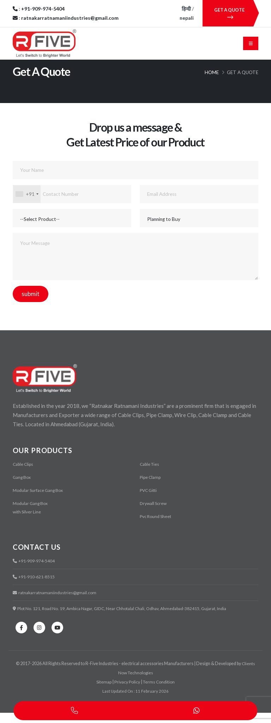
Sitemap (104, 692)
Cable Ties (150, 474)
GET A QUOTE (230, 13)
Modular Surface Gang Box (39, 500)
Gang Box (22, 487)
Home (212, 82)
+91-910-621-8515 (34, 587)
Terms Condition (159, 692)
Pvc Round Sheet (155, 526)
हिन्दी (186, 9)
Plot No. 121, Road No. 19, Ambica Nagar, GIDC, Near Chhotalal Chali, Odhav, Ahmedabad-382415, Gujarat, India (124, 618)
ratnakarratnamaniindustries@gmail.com (56, 602)
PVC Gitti (149, 500)
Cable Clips (23, 474)
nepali (187, 18)
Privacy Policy (127, 692)
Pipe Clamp (150, 487)
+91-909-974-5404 (34, 571)
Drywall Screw (154, 513)
